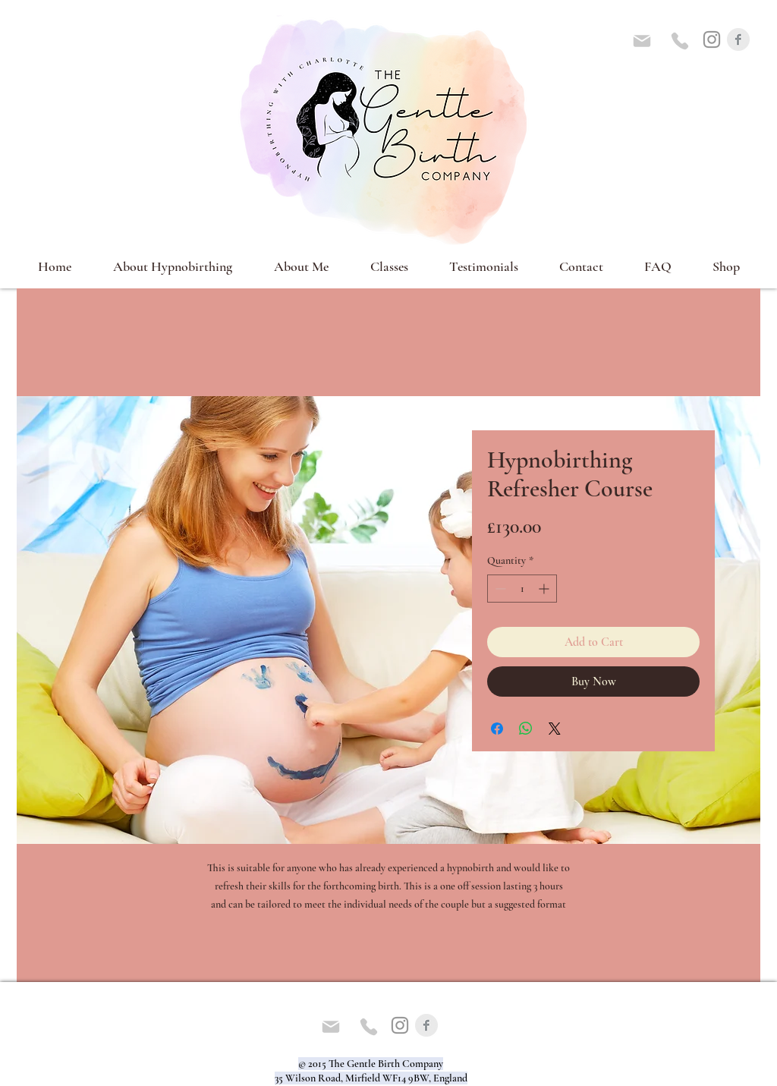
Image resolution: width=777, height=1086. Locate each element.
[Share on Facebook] (497, 728)
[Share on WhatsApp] (526, 728)
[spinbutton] (522, 588)
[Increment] (545, 588)
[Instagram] (711, 39)
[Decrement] (498, 588)
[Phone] (680, 41)
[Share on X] (555, 728)
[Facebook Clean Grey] (738, 39)
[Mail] (642, 41)
